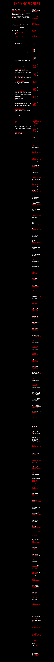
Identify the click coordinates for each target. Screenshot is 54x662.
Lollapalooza (33, 494)
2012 (33, 59)
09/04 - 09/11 (35, 80)
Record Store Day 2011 (16, 13)
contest (40, 441)
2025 (33, 44)
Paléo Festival (34, 586)
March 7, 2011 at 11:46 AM (19, 36)
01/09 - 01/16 (35, 136)
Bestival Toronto (34, 360)
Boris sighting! (35, 120)
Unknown (16, 87)
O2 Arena (33, 176)
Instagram (33, 31)
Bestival (33, 144)
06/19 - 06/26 (35, 91)
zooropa (16, 132)
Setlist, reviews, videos (35, 273)
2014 (33, 57)
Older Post (29, 148)
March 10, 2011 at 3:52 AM (20, 87)
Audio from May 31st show (35, 633)
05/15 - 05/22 (35, 97)
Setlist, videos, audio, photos (36, 542)
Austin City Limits (34, 459)
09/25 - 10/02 (35, 76)
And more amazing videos (35, 636)
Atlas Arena (33, 173)
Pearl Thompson (34, 30)
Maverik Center (34, 343)
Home (21, 148)
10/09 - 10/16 (35, 74)
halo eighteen (16, 69)
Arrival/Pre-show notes (35, 640)
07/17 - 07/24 (35, 87)
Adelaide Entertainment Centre (36, 286)
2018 (33, 52)
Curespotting (14, 7)
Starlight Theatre (34, 353)
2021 (33, 49)
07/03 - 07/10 (35, 89)
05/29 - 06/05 (35, 95)
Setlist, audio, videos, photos (36, 556)
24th (34, 323)
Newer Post (14, 148)
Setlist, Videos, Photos (35, 407)
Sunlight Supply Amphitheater (36, 329)
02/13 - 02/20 (35, 130)
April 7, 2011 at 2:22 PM (20, 124)
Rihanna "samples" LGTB (36, 119)
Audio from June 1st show (35, 634)
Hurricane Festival (34, 555)
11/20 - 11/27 (35, 67)
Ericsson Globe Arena (35, 151)
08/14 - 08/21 (35, 83)
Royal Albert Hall (34, 454)
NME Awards (36, 649)
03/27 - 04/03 (35, 105)
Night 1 (33, 621)
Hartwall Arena (34, 148)
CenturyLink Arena (34, 339)
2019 (33, 51)
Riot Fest (33, 427)
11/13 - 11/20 (35, 68)
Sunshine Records (22, 13)
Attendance (33, 530)
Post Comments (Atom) (19, 149)
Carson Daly (36, 655)
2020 (33, 50)
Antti (15, 36)
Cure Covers (19, 7)
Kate (15, 32)
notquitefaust (16, 91)
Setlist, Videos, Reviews (35, 145)
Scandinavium (34, 158)
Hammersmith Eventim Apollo (36, 401)
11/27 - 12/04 (35, 66)
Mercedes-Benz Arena (35, 169)
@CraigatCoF (36, 11)
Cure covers (35, 126)
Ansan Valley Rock (34, 480)
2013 (33, 58)
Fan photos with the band (35, 638)
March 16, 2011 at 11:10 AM (22, 91)
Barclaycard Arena (34, 166)
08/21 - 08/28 (35, 82)
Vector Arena (33, 272)
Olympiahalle (33, 180)
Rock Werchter (34, 562)
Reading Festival (34, 596)
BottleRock (33, 445)
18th (39, 373)
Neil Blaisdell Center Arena (35, 487)
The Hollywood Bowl (34, 321)
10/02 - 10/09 (35, 75)
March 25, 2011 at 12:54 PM (22, 109)
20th (32, 374)
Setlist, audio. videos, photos (36, 580)
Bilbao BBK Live (34, 579)
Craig (15, 81)
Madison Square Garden (35, 371)
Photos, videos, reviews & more (36, 627)
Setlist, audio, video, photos (36, 587)
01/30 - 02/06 (35, 132)
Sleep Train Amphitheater (35, 317)
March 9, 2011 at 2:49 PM (20, 76)
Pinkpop (33, 541)
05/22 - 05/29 (35, 96)
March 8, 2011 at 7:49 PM (22, 69)
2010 (33, 137)
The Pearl (36, 644)
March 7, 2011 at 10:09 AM (19, 32)
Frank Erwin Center (34, 299)
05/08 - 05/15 (35, 98)
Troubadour (36, 656)
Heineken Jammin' (34, 572)
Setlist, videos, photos (35, 549)
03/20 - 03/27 (35, 106)
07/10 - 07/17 (35, 88)
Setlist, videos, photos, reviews (36, 594)
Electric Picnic (34, 603)
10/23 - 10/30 (35, 72)
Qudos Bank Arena (34, 279)
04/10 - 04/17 (35, 103)
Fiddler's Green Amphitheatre (36, 346)
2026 (33, 43)
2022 (33, 48)
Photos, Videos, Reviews (35, 618)
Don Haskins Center (34, 309)
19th (41, 373)
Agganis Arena (34, 367)
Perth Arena (33, 289)
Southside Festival (34, 558)
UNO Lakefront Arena (35, 295)
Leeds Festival (34, 600)
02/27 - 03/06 (35, 128)
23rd (32, 323)
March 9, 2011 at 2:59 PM (20, 81)
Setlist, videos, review (35, 378)
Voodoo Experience (34, 475)
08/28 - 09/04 (35, 81)
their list (16, 121)
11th (41, 296)
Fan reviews (33, 639)
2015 (33, 56)
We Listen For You (18, 25)
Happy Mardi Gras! (35, 123)
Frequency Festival (34, 593)
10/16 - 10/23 (35, 73)
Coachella (36, 645)
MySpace (37, 21)
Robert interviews (34, 535)
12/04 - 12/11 (35, 65)
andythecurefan (17, 109)
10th (39, 296)
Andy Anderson (34, 35)
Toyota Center (34, 302)
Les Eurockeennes (34, 565)
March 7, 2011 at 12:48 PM (21, 46)
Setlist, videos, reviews (35, 303)
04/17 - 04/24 (35, 102)
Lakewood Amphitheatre (35, 384)
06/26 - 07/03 (35, 90)
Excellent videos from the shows (36, 635)
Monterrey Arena (34, 463)
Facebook (40, 21)
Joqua (15, 76)
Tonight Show (37, 654)
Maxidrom (33, 548)
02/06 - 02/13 (35, 131)
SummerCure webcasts (35, 536)
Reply (15, 34)
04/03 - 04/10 (35, 104)
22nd (39, 322)
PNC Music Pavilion (34, 381)
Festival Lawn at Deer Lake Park (36, 336)
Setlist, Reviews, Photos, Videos (36, 152)
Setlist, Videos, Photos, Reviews (36, 501)
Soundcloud (33, 21)
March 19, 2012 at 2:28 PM (20, 132)
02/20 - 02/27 (35, 129)
